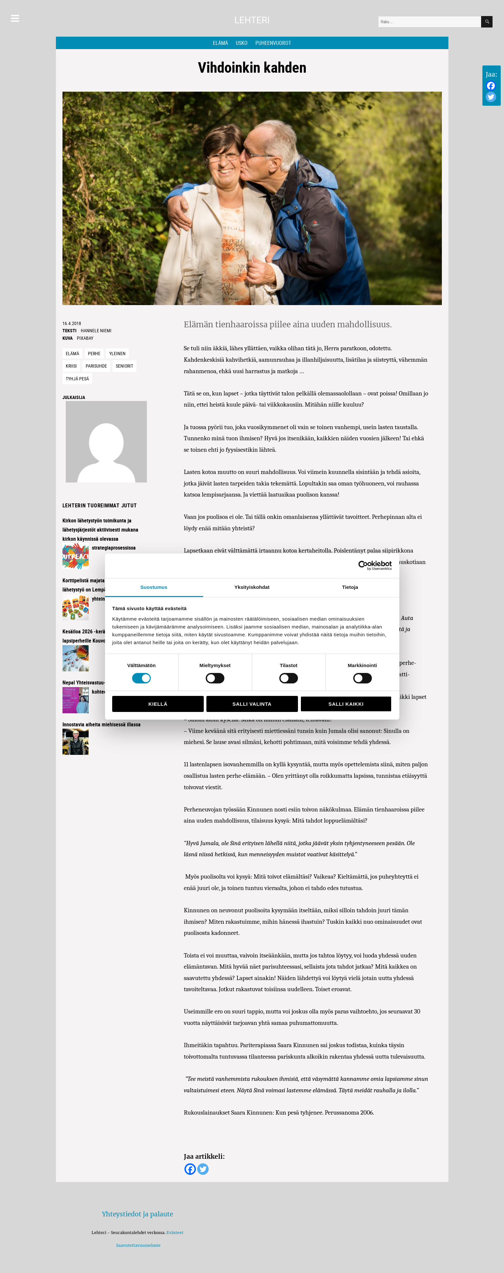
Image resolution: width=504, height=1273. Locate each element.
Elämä (220, 42)
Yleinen (117, 353)
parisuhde (96, 366)
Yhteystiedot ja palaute (137, 1214)
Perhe (94, 353)
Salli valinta (252, 704)
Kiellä (157, 704)
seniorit (124, 366)
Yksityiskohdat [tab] (252, 587)
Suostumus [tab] (153, 587)
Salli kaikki (346, 704)
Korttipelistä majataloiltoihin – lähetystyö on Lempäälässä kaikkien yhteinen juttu (101, 589)
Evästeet (174, 1232)
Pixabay (85, 338)
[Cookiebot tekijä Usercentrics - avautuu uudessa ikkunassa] (363, 566)
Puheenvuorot (273, 42)
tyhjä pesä (77, 378)
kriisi (71, 366)
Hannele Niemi (96, 330)
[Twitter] (491, 97)
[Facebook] (491, 86)
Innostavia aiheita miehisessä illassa (101, 724)
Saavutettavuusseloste (137, 1245)
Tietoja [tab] (350, 587)
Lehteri (251, 20)
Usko (242, 42)
